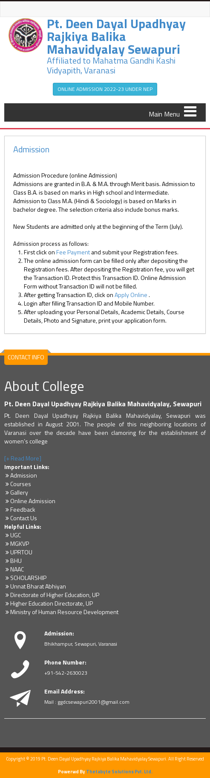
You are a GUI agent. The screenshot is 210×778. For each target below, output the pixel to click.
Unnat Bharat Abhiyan (35, 586)
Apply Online (132, 294)
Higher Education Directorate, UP (48, 603)
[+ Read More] (22, 458)
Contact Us (20, 517)
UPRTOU (18, 552)
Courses (17, 483)
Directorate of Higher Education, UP (51, 594)
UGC (12, 534)
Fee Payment (73, 252)
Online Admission (29, 500)
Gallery (16, 492)
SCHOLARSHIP (25, 577)
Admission (31, 149)
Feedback (19, 509)
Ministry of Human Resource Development (61, 611)
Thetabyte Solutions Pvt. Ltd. (119, 771)
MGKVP (16, 543)
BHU (13, 560)
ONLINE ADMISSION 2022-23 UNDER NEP (105, 89)
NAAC (14, 569)
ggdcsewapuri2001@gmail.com (93, 702)
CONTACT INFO (26, 357)
